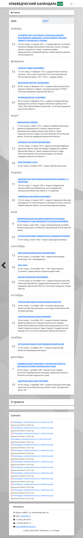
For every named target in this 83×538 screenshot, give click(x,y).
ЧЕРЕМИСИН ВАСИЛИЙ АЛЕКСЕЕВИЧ (34, 196)
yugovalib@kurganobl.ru (26, 526)
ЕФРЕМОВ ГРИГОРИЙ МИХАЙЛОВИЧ (34, 142)
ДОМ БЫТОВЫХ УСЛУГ (28, 162)
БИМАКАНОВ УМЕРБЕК (27, 122)
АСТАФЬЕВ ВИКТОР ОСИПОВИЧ (32, 97)
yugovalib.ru (25, 516)
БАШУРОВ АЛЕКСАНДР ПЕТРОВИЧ (33, 381)
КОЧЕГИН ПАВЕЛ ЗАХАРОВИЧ (31, 68)
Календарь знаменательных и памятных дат (32, 423)
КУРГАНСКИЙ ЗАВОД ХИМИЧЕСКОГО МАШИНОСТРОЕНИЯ (44, 236)
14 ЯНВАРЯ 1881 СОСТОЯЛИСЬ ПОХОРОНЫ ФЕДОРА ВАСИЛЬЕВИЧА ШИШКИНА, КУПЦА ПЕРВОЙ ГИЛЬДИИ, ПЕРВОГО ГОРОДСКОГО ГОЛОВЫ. (42, 38)
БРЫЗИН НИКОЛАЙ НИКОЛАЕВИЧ (33, 277)
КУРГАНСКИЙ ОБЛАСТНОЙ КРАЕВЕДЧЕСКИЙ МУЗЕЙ (41, 344)
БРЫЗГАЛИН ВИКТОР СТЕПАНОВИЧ (33, 82)
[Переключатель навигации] (71, 4)
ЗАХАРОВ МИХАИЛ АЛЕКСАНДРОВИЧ (34, 316)
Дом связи (22, 265)
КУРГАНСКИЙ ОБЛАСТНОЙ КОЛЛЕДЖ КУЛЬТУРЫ (39, 302)
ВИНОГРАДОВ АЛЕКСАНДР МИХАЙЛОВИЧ (36, 253)
